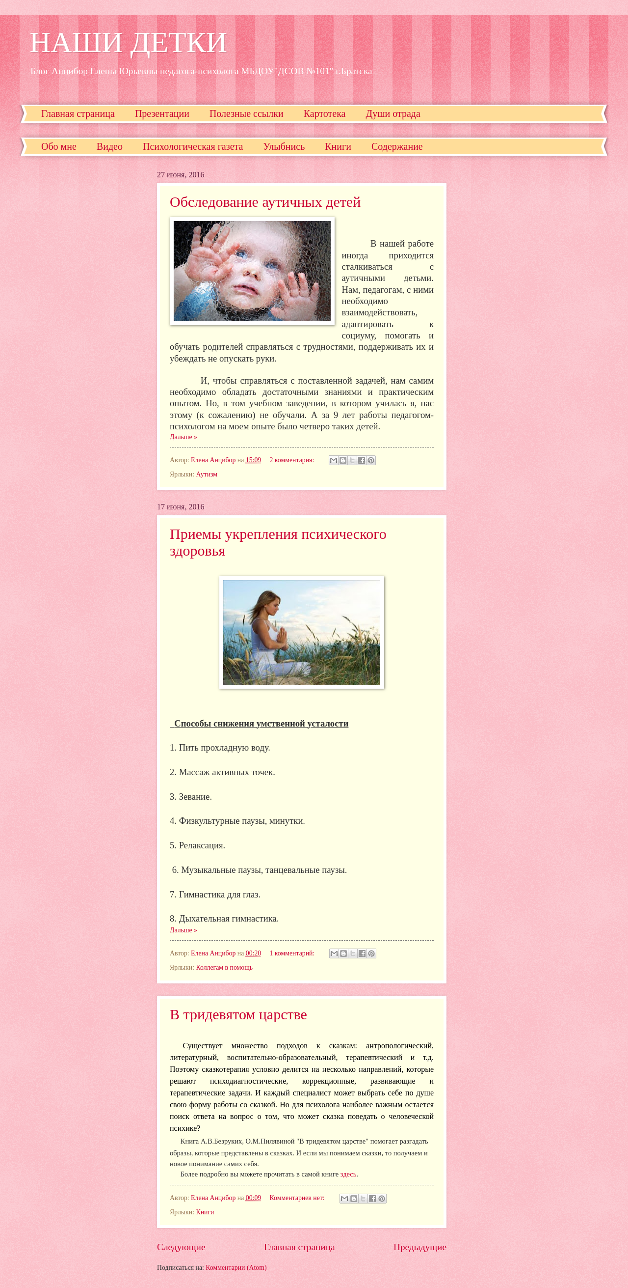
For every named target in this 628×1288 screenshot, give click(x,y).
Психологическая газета (193, 146)
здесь (348, 1174)
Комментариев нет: (298, 1198)
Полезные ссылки (246, 113)
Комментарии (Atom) (236, 1267)
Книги (338, 146)
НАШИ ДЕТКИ (128, 42)
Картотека (325, 113)
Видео (110, 146)
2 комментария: (293, 460)
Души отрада (393, 113)
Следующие (181, 1247)
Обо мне (59, 146)
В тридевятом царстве (238, 1014)
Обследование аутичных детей (265, 202)
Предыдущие (419, 1247)
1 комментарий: (293, 953)
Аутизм (206, 474)
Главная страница (78, 113)
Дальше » (183, 437)
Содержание (397, 146)
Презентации (162, 113)
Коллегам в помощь (224, 967)
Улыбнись (284, 146)
